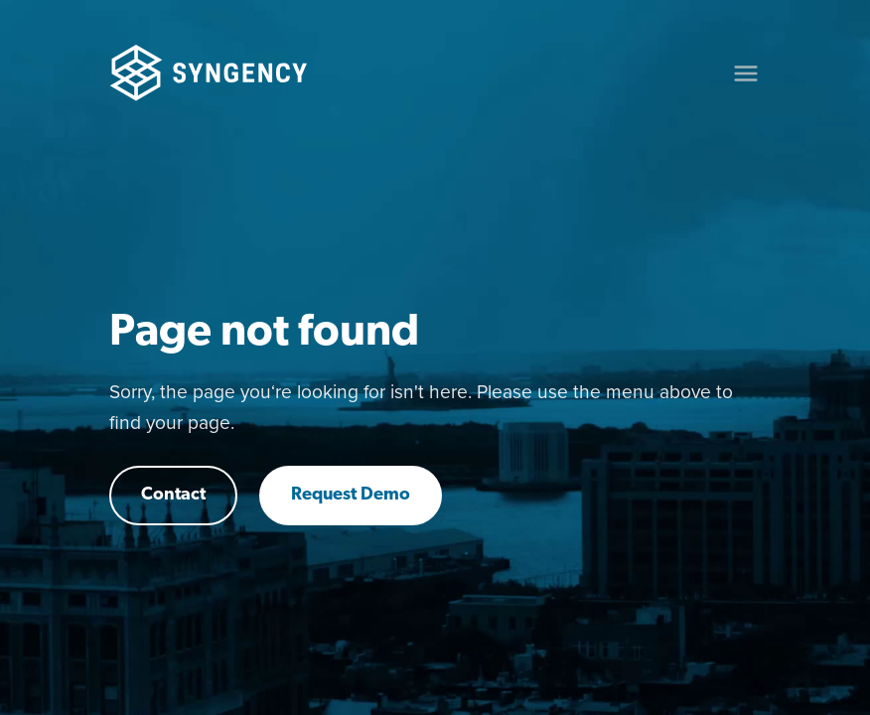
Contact (173, 495)
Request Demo (350, 495)
